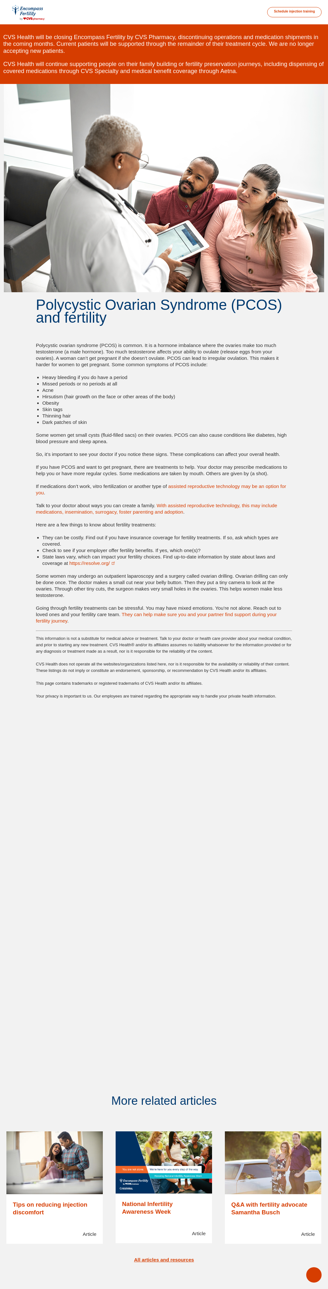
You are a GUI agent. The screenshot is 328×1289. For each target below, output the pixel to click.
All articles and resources (164, 1259)
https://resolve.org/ (93, 563)
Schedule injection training (294, 11)
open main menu (314, 1275)
